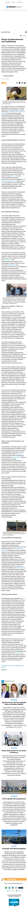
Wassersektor (16, 457)
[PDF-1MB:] (19, 453)
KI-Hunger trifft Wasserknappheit (14, 848)
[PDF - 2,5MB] (15, 176)
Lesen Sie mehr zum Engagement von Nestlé (12, 666)
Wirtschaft (14, 700)
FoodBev (17, 653)
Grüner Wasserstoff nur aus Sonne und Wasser (14, 751)
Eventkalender (20, 2)
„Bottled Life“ (8, 259)
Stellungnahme (12, 265)
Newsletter (8, 2)
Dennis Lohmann (8, 75)
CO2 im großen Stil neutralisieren (14, 799)
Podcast (13, 2)
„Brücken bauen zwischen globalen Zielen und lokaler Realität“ (14, 703)
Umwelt (14, 846)
